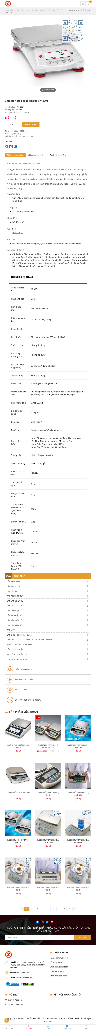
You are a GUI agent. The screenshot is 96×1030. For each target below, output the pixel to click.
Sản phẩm (21, 10)
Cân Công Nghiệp (15, 649)
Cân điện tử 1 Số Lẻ (57, 10)
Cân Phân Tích (13, 586)
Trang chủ (10, 10)
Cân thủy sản (13, 581)
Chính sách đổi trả (57, 971)
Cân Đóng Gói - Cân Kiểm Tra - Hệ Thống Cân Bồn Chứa (32, 640)
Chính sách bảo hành (36, 155)
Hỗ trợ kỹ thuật (56, 962)
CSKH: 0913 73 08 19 (13, 1000)
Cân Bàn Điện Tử (14, 615)
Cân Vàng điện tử (15, 601)
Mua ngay (30, 124)
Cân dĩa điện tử (14, 625)
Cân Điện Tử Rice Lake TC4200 (18, 792)
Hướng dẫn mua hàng (59, 958)
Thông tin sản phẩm (15, 155)
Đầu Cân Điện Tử (14, 610)
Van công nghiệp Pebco (18, 654)
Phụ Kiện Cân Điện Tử (17, 659)
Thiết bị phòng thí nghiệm (19, 644)
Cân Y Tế (11, 630)
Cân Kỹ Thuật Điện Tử (37, 10)
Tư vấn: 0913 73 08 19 (14, 1004)
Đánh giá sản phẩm (58, 155)
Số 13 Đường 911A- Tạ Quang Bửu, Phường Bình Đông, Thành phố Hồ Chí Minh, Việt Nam (28, 965)
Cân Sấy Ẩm (12, 591)
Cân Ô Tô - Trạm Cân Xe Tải (19, 635)
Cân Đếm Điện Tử (14, 596)
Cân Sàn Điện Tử (14, 620)
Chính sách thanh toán (59, 967)
